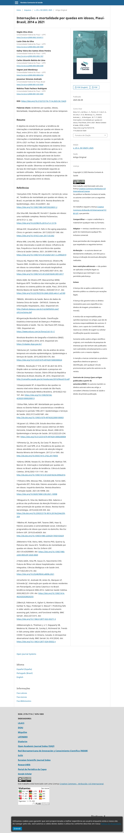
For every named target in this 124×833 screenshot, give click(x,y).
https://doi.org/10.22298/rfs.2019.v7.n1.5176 (36, 223)
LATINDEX (23, 737)
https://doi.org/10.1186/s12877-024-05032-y (36, 641)
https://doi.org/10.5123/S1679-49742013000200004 (43, 436)
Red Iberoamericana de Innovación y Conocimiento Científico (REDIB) (53, 750)
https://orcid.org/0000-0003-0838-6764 (30, 75)
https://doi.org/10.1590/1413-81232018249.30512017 (40, 274)
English (20, 677)
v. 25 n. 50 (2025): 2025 (43, 10)
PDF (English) (82, 87)
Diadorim (22, 741)
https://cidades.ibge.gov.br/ (29, 344)
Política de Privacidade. (111, 823)
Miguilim (22, 732)
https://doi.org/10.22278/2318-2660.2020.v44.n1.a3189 (41, 293)
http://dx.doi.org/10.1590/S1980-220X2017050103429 (40, 535)
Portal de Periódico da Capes (32, 769)
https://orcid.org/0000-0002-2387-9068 (30, 47)
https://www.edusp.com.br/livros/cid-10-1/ (36, 331)
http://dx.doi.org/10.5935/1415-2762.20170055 (37, 455)
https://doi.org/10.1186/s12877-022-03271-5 (36, 619)
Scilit (20, 755)
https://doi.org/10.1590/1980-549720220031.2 (37, 207)
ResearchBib (24, 764)
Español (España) (24, 669)
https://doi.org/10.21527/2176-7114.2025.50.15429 (43, 101)
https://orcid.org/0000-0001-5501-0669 (30, 94)
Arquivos (27, 10)
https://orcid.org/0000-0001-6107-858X (30, 84)
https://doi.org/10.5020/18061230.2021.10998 (37, 494)
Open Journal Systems (26, 654)
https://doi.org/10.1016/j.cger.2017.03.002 (35, 235)
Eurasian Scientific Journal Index (34, 760)
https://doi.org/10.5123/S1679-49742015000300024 (39, 360)
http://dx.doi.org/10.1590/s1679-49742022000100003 (40, 417)
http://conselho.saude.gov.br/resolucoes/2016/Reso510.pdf (43, 379)
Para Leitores (22, 693)
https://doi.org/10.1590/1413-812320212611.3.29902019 (41, 255)
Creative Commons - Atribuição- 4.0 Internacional (82, 783)
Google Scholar (25, 774)
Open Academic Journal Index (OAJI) (36, 746)
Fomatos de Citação (83, 135)
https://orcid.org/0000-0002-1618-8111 (30, 37)
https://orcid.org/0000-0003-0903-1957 (30, 56)
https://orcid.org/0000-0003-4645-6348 (30, 66)
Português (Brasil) (25, 673)
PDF (95, 87)
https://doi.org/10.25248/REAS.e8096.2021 (35, 574)
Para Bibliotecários (24, 701)
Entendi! (17, 829)
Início (19, 10)
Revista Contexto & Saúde (31, 2)
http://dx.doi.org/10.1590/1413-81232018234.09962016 (41, 475)
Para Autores (22, 697)
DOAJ (20, 727)
